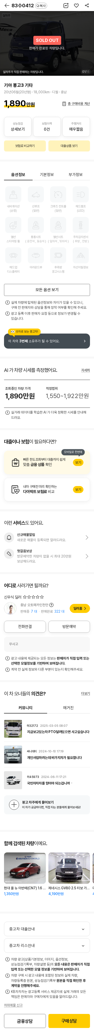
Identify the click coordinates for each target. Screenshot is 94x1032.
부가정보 (76, 174)
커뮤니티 (26, 707)
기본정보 (47, 174)
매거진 (68, 707)
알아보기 (47, 462)
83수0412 (29, 6)
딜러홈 (77, 608)
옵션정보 (18, 174)
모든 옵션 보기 (47, 289)
